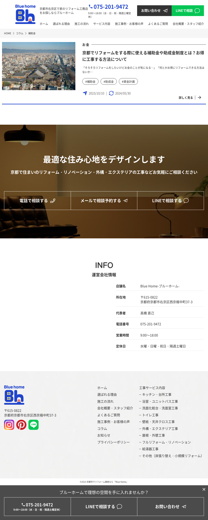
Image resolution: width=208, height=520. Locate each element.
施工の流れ (82, 24)
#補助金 (90, 81)
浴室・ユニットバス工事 (160, 401)
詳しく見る (186, 97)
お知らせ (103, 435)
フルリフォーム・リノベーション (166, 442)
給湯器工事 (150, 448)
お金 (85, 44)
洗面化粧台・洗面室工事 (160, 408)
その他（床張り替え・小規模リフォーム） (173, 455)
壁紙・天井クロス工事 (158, 421)
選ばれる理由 (61, 24)
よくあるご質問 (158, 24)
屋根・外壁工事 (153, 435)
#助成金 (109, 81)
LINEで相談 (184, 10)
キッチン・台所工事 (156, 394)
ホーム (44, 24)
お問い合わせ (151, 10)
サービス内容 (101, 24)
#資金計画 (128, 81)
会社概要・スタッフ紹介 (188, 24)
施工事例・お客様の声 (129, 24)
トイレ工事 (150, 415)
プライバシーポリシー (113, 442)
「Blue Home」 (121, 481)
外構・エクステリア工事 (160, 428)
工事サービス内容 (152, 387)
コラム (102, 428)
